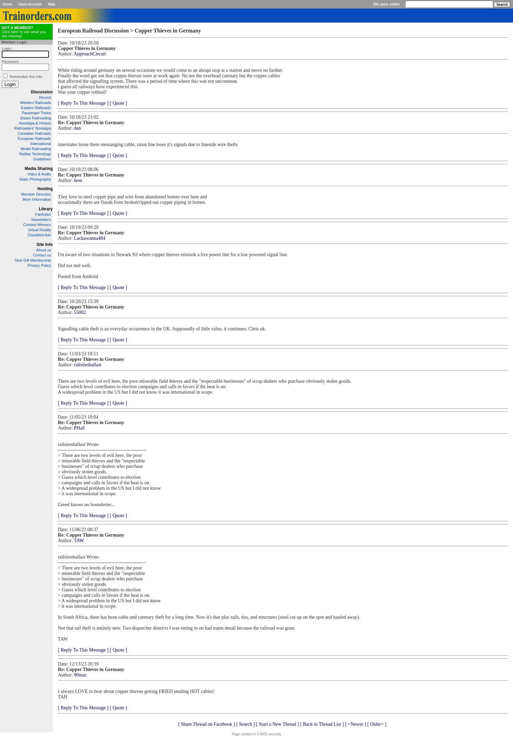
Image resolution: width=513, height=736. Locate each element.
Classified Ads (39, 235)
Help (51, 4)
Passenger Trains (36, 113)
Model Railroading (36, 149)
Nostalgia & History (35, 123)
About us (43, 250)
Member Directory (36, 194)
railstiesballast (87, 364)
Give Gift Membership (33, 260)
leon (78, 180)
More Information (37, 199)
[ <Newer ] (355, 724)
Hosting (45, 188)
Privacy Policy (39, 265)
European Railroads (34, 138)
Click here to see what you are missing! (24, 32)
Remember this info (26, 77)
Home (7, 4)
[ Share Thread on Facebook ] (206, 724)
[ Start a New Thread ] (277, 724)
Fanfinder (43, 214)
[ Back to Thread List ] (322, 724)
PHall (79, 428)
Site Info (45, 244)
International (40, 144)
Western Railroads (35, 103)
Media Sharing (39, 168)
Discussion (42, 92)
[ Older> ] (376, 724)
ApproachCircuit (90, 53)
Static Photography (35, 179)
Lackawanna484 (89, 238)
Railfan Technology (35, 154)
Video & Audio (39, 174)
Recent (45, 97)
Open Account (30, 4)
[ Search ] (245, 724)
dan (77, 128)
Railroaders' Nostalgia (32, 128)
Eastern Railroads (36, 108)
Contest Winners (37, 225)
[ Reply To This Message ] (83, 103)
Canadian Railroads (34, 133)
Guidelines (42, 159)
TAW (79, 540)
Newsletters (41, 220)
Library (46, 209)
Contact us (42, 255)
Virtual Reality (39, 230)
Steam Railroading (35, 118)
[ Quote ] (118, 103)
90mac (80, 675)
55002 (80, 312)
